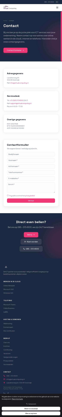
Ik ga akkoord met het (22, 196)
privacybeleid (30, 196)
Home (5, 20)
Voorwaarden (8, 364)
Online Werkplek (9, 286)
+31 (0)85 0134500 (16, 100)
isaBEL (5, 312)
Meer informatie (17, 399)
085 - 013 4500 (49, 2)
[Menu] (57, 7)
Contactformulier (15, 50)
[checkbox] (8, 195)
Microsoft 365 (8, 289)
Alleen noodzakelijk (31, 409)
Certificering (7, 350)
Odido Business (9, 308)
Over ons (6, 342)
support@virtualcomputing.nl (20, 103)
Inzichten (6, 346)
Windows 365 (8, 293)
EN (57, 2)
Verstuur (31, 201)
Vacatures (7, 353)
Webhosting (7, 323)
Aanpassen (31, 404)
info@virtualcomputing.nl (19, 83)
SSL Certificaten (9, 331)
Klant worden (31, 242)
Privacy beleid (8, 361)
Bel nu (31, 235)
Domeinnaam (8, 327)
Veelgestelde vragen (10, 357)
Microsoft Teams (9, 305)
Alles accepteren (31, 413)
